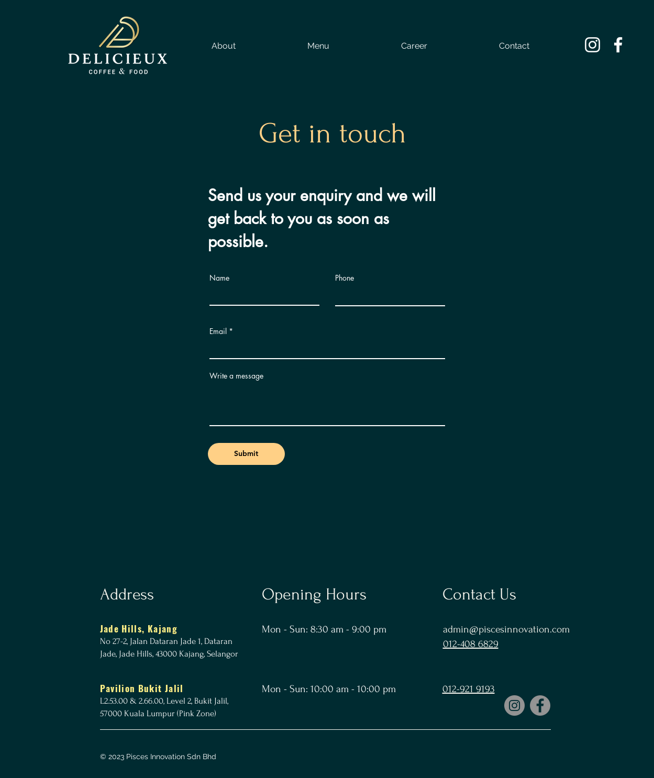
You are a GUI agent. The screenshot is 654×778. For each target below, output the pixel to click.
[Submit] (246, 454)
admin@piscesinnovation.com (506, 629)
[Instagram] (514, 705)
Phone (344, 278)
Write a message (236, 376)
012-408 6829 (470, 644)
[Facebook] (540, 705)
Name (219, 278)
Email (218, 331)
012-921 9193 (468, 689)
